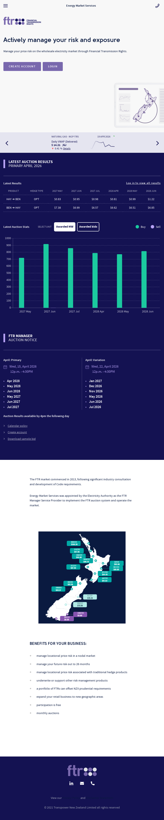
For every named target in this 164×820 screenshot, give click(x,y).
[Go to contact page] (157, 6)
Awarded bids (88, 227)
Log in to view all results (143, 183)
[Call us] (93, 782)
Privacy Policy (71, 798)
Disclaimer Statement (99, 798)
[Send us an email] (82, 782)
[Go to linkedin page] (71, 782)
